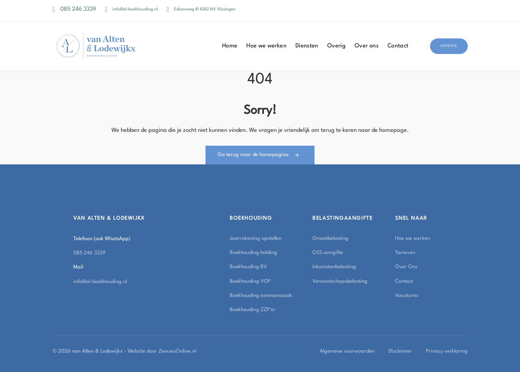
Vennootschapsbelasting (339, 281)
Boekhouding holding (253, 252)
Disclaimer (400, 351)
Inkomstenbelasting (334, 267)
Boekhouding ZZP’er (253, 309)
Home (229, 46)
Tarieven (405, 252)
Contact (398, 46)
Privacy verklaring (447, 351)
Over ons (366, 46)
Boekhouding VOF (250, 281)
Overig (336, 46)
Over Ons (406, 267)
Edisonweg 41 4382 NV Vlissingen (205, 9)
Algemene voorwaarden (347, 351)
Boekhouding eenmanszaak (261, 295)
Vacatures (406, 295)
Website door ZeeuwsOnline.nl (162, 351)
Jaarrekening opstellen (256, 238)
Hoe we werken (266, 46)
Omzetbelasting (330, 238)
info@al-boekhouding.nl (135, 9)
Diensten (306, 46)
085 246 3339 (78, 9)
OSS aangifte (327, 252)
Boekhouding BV (248, 267)
